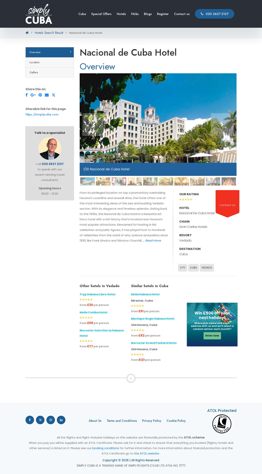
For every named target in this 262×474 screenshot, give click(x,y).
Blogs (148, 14)
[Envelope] (47, 95)
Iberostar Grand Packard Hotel (153, 343)
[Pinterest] (40, 95)
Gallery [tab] (33, 72)
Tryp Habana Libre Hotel (97, 294)
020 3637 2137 (214, 14)
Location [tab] (34, 62)
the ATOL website (147, 453)
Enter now (212, 335)
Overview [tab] (34, 52)
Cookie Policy (176, 421)
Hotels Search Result (49, 32)
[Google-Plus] (33, 95)
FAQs (135, 14)
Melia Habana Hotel (145, 294)
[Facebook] (26, 95)
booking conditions (106, 448)
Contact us (182, 14)
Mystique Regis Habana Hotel (152, 319)
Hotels (121, 14)
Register (163, 14)
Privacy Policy (151, 421)
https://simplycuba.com (41, 114)
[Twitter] (54, 95)
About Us (95, 421)
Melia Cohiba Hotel (93, 312)
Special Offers (101, 14)
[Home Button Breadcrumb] (27, 32)
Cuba (82, 14)
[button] (94, 124)
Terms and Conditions (122, 421)
